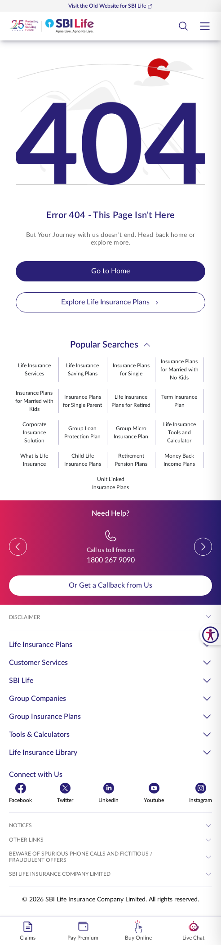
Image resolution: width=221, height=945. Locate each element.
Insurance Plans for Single (131, 369)
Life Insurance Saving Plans (82, 369)
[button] (18, 547)
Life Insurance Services (34, 369)
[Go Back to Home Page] (51, 26)
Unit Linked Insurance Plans (110, 483)
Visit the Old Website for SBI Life (110, 6)
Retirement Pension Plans (131, 460)
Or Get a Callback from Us (110, 585)
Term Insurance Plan (179, 401)
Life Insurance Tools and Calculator (179, 432)
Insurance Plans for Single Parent (82, 401)
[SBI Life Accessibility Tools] (210, 634)
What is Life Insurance (34, 460)
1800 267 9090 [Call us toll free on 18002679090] (111, 560)
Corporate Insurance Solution (34, 432)
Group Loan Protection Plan (82, 432)
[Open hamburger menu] (205, 26)
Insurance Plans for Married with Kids (34, 401)
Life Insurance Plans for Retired (130, 401)
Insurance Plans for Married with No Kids (179, 369)
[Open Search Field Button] (183, 26)
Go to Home (110, 271)
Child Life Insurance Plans (82, 460)
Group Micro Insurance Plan (131, 432)
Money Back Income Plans (179, 460)
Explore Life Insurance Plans (110, 302)
